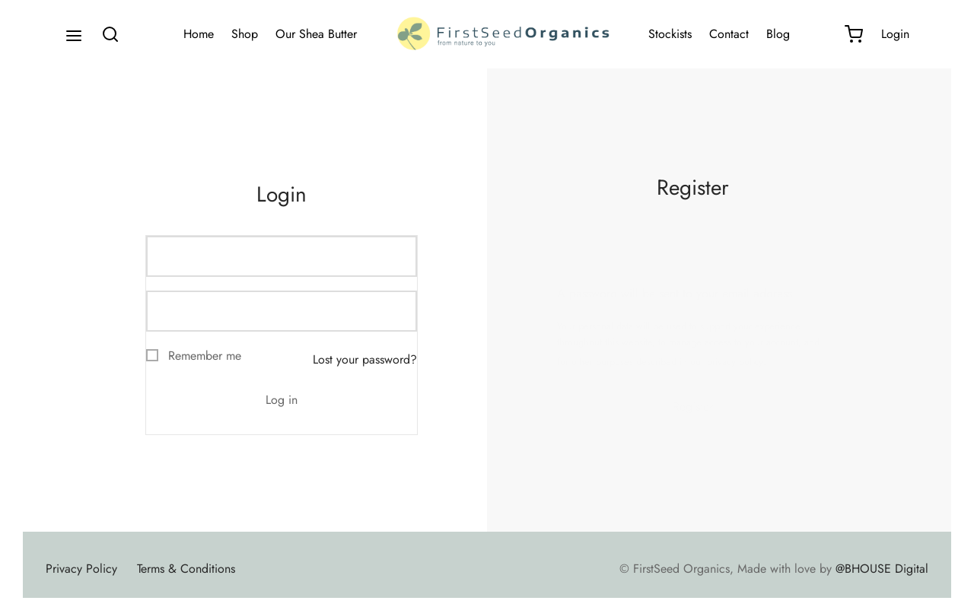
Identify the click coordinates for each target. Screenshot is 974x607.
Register (693, 406)
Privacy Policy (81, 568)
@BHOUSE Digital (882, 568)
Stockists (670, 34)
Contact (729, 34)
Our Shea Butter (316, 34)
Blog (778, 34)
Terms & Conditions (186, 568)
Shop (244, 34)
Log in (282, 399)
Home (198, 34)
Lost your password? (365, 359)
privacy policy (735, 361)
